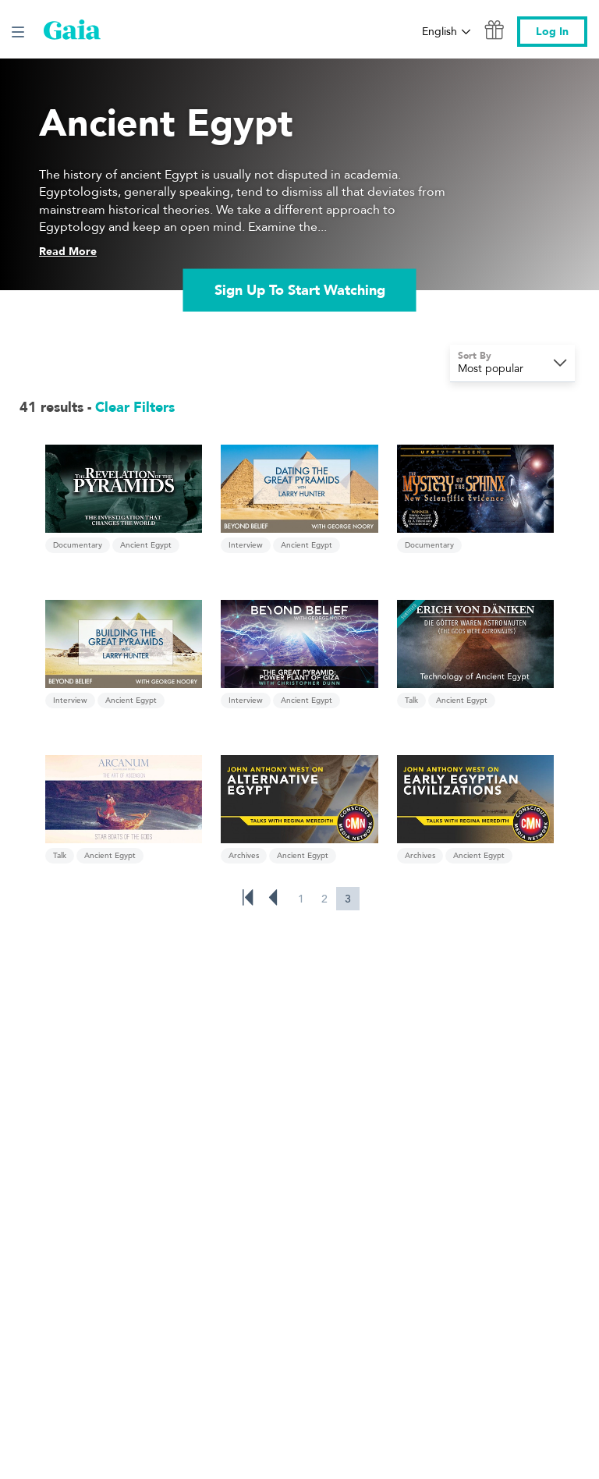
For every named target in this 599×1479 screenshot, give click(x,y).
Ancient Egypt (146, 545)
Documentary (77, 545)
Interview (246, 545)
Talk (411, 700)
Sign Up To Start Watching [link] (299, 290)
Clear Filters (135, 407)
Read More (68, 251)
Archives (244, 855)
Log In (552, 31)
